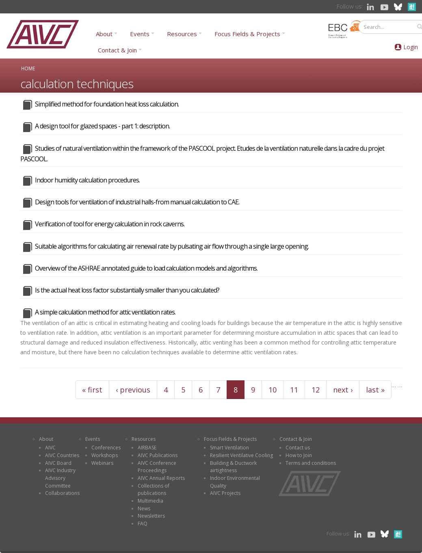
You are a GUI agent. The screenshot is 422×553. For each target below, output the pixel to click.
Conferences (106, 447)
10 (272, 390)
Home (28, 68)
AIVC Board (58, 463)
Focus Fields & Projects (247, 34)
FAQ (142, 523)
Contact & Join (117, 50)
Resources (182, 34)
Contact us (298, 447)
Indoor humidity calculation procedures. (87, 180)
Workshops (104, 455)
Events (139, 34)
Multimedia (150, 500)
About (104, 34)
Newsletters (151, 515)
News (144, 508)
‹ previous (133, 390)
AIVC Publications (157, 455)
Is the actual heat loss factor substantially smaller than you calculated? (127, 290)
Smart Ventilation (229, 447)
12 (316, 390)
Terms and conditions (311, 463)
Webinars (102, 463)
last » (375, 390)
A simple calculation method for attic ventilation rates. (105, 312)
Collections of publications (153, 489)
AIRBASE (147, 447)
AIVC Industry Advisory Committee (60, 478)
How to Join (299, 455)
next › (343, 390)
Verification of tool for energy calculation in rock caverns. (109, 223)
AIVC (50, 447)
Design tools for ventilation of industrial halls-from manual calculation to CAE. (137, 201)
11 (294, 390)
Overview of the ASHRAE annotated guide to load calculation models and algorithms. (146, 268)
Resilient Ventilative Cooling (241, 455)
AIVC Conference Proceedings (157, 467)
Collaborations (62, 493)
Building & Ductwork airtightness (233, 467)
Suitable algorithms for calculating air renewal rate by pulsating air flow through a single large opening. (172, 246)
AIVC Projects (225, 493)
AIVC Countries (62, 455)
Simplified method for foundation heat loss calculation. (107, 104)
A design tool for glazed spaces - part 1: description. (102, 125)
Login (410, 47)
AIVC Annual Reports (161, 478)
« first (92, 390)
